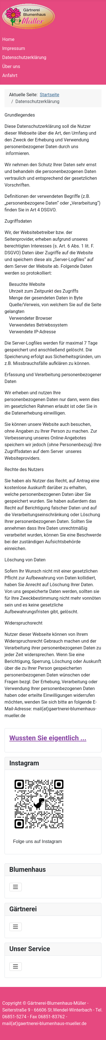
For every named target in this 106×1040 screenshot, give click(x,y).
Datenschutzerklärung (24, 57)
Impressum (13, 48)
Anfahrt (9, 75)
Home (8, 39)
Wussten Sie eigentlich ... (47, 738)
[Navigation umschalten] (15, 887)
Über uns (11, 66)
